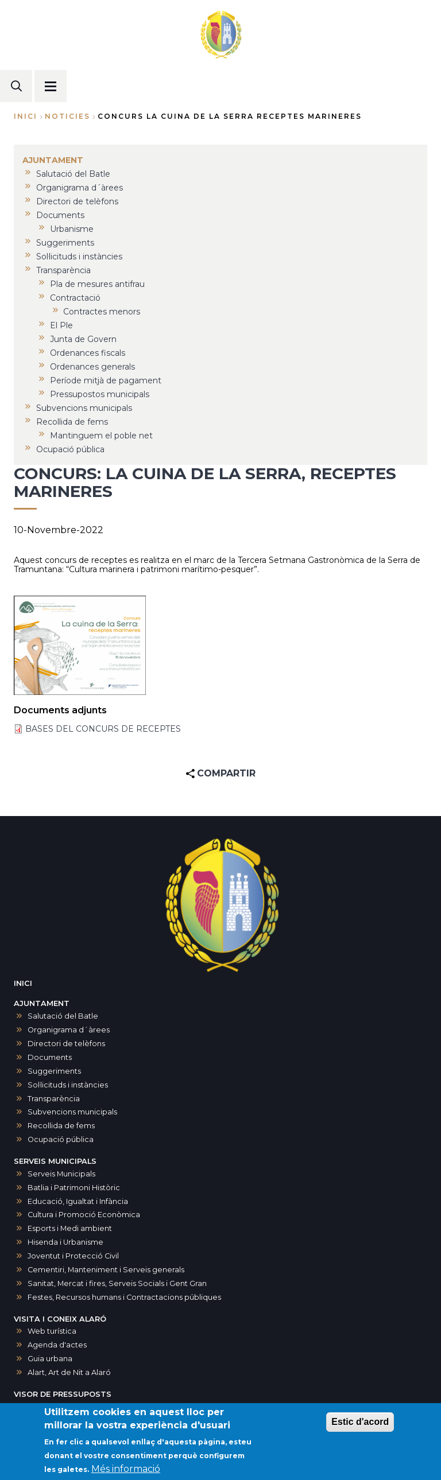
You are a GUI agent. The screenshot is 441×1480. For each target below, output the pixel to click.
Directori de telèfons (66, 1043)
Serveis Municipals (61, 1174)
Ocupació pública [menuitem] (70, 449)
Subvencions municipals (72, 1112)
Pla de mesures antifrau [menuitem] (97, 284)
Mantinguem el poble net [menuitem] (101, 435)
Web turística (52, 1331)
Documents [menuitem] (60, 215)
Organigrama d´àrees (69, 1029)
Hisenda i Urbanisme (65, 1242)
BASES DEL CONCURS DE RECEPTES (103, 729)
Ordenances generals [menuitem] (92, 367)
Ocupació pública (61, 1139)
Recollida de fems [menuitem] (72, 422)
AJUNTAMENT (41, 1003)
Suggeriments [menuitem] (65, 243)
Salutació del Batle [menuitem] (73, 174)
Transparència (54, 1098)
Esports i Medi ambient (70, 1228)
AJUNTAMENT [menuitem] (52, 160)
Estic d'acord (360, 1427)
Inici (25, 116)
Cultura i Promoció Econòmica (84, 1214)
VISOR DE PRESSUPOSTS (62, 1394)
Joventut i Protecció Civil (73, 1256)
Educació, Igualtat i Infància (78, 1201)
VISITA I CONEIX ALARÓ (60, 1319)
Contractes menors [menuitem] (101, 311)
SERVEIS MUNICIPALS (55, 1161)
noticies (67, 116)
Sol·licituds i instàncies (68, 1085)
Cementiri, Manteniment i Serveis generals (106, 1269)
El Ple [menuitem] (61, 325)
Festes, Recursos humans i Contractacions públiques (124, 1297)
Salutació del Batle (63, 1016)
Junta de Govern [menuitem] (83, 339)
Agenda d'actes (57, 1345)
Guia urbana (50, 1358)
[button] (80, 645)
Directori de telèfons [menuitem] (77, 201)
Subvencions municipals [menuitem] (84, 408)
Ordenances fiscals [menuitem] (87, 353)
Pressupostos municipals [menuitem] (99, 394)
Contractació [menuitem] (75, 298)
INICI (23, 983)
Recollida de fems (61, 1125)
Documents (50, 1057)
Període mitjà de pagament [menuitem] (105, 380)
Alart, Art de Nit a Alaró (69, 1372)
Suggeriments (54, 1071)
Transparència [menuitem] (63, 270)
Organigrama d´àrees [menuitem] (79, 187)
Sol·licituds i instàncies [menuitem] (79, 256)
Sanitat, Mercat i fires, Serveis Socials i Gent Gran (117, 1283)
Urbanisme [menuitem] (72, 229)
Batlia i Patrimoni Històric (74, 1187)
